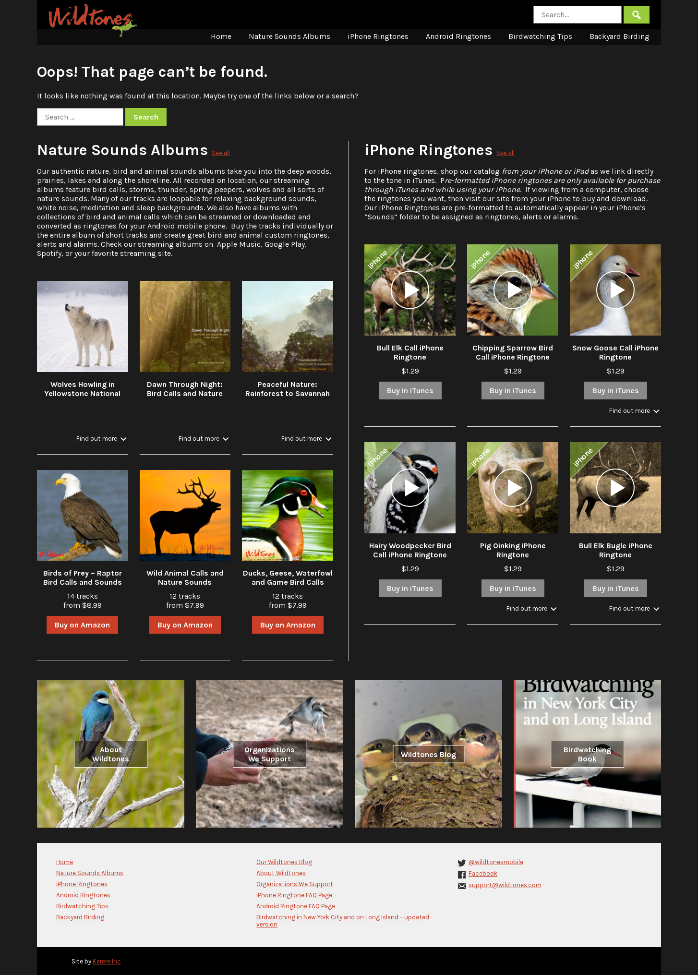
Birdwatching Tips (540, 36)
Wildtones (94, 20)
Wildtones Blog (428, 753)
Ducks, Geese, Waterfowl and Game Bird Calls (288, 577)
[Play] (410, 290)
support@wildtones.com (505, 885)
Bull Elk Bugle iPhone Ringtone (615, 550)
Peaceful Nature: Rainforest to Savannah (287, 389)
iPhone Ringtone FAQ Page (294, 895)
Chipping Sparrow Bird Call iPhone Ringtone (512, 352)
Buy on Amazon (82, 624)
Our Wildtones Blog (284, 862)
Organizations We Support (269, 754)
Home (221, 36)
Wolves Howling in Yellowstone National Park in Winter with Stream (82, 398)
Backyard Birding (620, 36)
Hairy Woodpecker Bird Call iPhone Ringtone (410, 550)
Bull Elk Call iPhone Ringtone (410, 352)
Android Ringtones (458, 36)
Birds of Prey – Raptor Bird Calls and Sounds (82, 577)
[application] (410, 290)
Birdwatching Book (587, 754)
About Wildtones (110, 754)
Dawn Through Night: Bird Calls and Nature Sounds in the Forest (185, 393)
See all (221, 152)
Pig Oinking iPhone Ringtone (513, 550)
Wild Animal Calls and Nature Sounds (185, 577)
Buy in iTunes (410, 390)
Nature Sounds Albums (289, 36)
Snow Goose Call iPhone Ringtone (615, 352)
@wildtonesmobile (496, 862)
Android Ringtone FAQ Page (295, 906)
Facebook (483, 873)
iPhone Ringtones (378, 36)
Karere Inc (107, 961)
